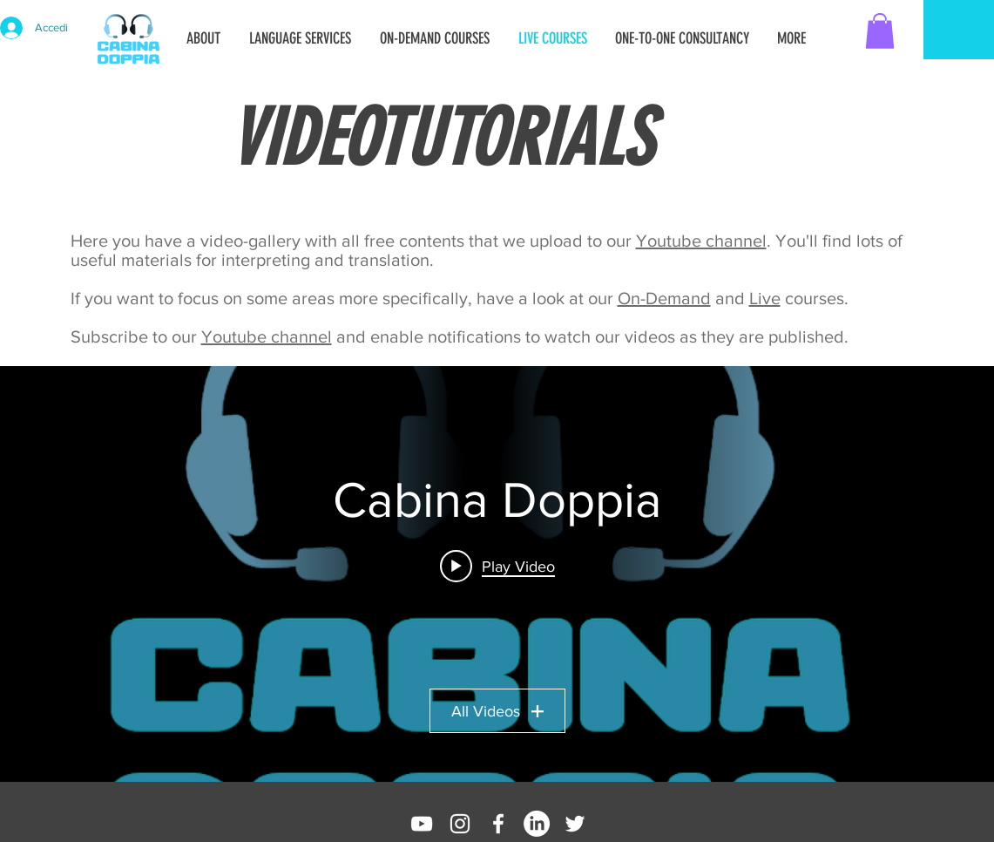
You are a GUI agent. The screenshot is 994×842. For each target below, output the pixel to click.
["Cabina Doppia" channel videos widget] (497, 574)
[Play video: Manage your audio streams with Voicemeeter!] (497, 565)
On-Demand (664, 298)
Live (765, 298)
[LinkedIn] (537, 824)
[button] (880, 31)
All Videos (497, 711)
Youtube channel (701, 240)
